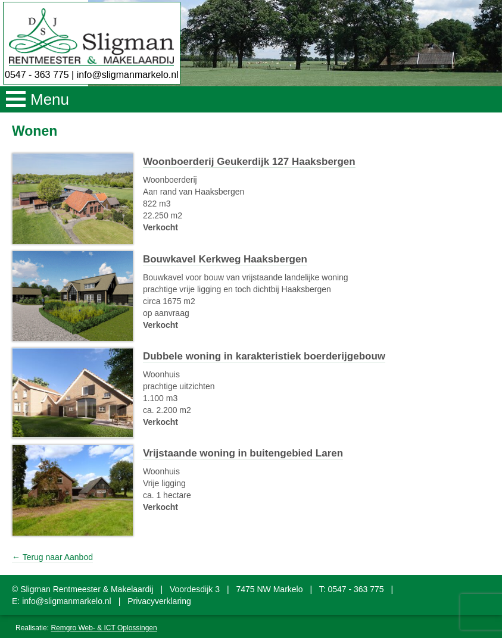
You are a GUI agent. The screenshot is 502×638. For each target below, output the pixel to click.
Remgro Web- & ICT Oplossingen (104, 628)
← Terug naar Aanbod (52, 557)
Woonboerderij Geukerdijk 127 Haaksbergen (249, 161)
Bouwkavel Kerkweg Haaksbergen (225, 259)
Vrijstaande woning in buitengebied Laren (243, 453)
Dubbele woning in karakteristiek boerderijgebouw (264, 356)
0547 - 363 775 (37, 75)
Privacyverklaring (159, 601)
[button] (251, 99)
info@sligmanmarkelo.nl (128, 75)
